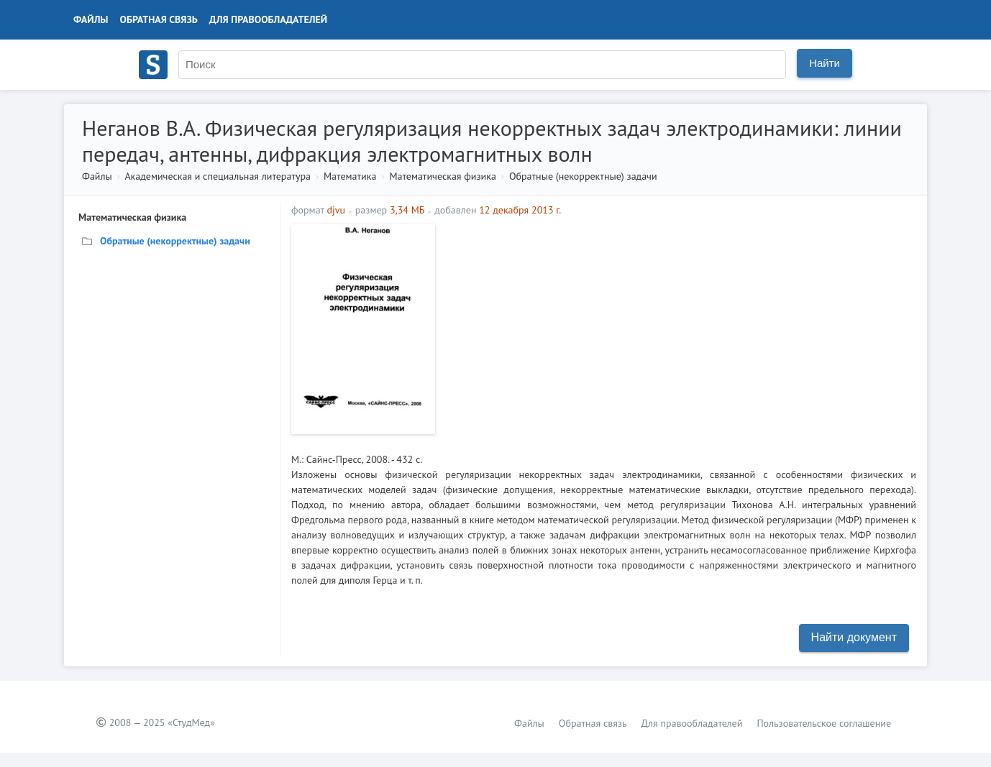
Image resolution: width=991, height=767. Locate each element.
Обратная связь (159, 19)
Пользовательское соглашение (824, 723)
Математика (350, 176)
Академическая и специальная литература (217, 176)
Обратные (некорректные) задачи (583, 176)
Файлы (91, 19)
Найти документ (854, 637)
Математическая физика (442, 176)
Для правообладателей (268, 19)
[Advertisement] (679, 325)
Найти (824, 63)
